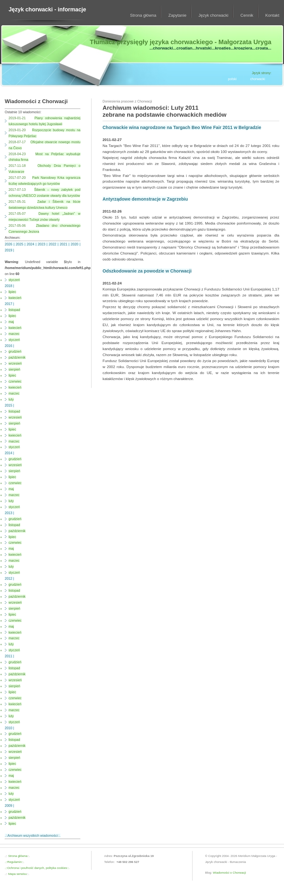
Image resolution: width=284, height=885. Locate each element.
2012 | (9, 578)
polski (232, 79)
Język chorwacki (213, 15)
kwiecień (15, 298)
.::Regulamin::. (14, 862)
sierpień (14, 369)
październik (17, 357)
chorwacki (257, 79)
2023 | (43, 244)
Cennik (246, 15)
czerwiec (15, 381)
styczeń (14, 280)
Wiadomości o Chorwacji (229, 872)
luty (11, 399)
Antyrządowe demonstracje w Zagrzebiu (145, 199)
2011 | (9, 656)
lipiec (12, 292)
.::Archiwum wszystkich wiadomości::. (33, 835)
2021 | (65, 244)
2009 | (9, 805)
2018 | (9, 286)
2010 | (9, 728)
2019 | (9, 250)
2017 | (9, 304)
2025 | (21, 244)
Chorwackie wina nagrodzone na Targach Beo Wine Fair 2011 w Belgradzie (182, 127)
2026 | (10, 244)
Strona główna (143, 15)
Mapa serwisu (17, 874)
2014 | (9, 453)
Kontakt (272, 15)
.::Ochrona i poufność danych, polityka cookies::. (37, 868)
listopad (14, 310)
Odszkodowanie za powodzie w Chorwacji (147, 270)
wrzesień (15, 363)
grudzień (15, 351)
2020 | (75, 244)
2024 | (32, 244)
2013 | (9, 513)
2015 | (9, 405)
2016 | (9, 346)
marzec (14, 334)
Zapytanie (177, 15)
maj (11, 322)
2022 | (54, 244)
